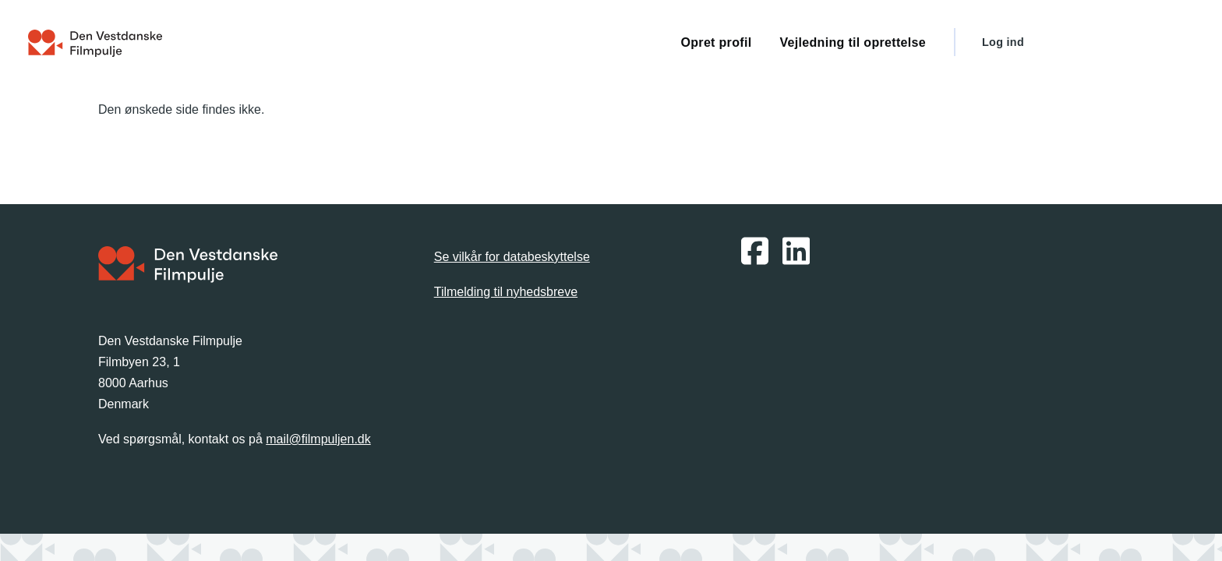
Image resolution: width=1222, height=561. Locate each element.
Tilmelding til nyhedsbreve (505, 291)
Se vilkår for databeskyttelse (512, 256)
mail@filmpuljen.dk (318, 439)
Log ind (1003, 42)
